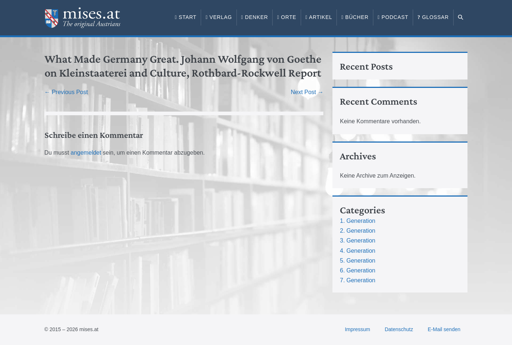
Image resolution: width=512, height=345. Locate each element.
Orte (286, 17)
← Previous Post (66, 92)
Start (185, 17)
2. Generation (357, 231)
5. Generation (357, 260)
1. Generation (357, 221)
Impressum (357, 329)
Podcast (393, 17)
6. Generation (357, 270)
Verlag (218, 17)
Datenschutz (399, 329)
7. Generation (357, 280)
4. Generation (357, 251)
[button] (461, 17)
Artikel (318, 17)
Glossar (433, 17)
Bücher (355, 17)
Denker (254, 17)
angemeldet (86, 153)
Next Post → (307, 92)
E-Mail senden (444, 329)
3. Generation (357, 240)
